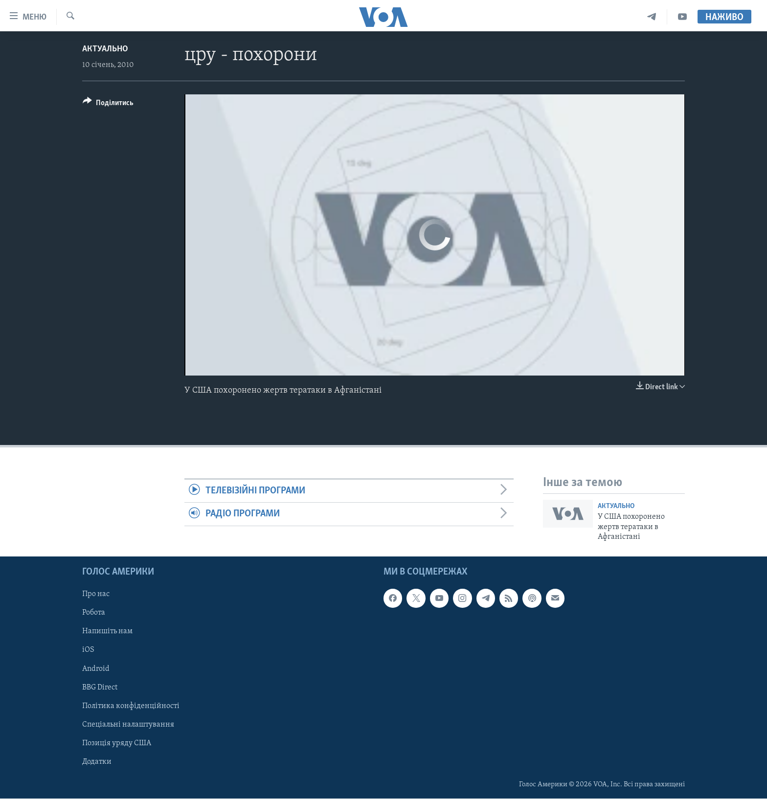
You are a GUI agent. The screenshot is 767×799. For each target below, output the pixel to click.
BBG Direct (99, 687)
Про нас (96, 595)
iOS (88, 650)
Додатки (97, 762)
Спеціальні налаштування (128, 725)
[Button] (108, 104)
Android (96, 669)
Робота (93, 613)
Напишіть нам (107, 632)
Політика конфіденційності (131, 706)
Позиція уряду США (116, 743)
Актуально (105, 49)
